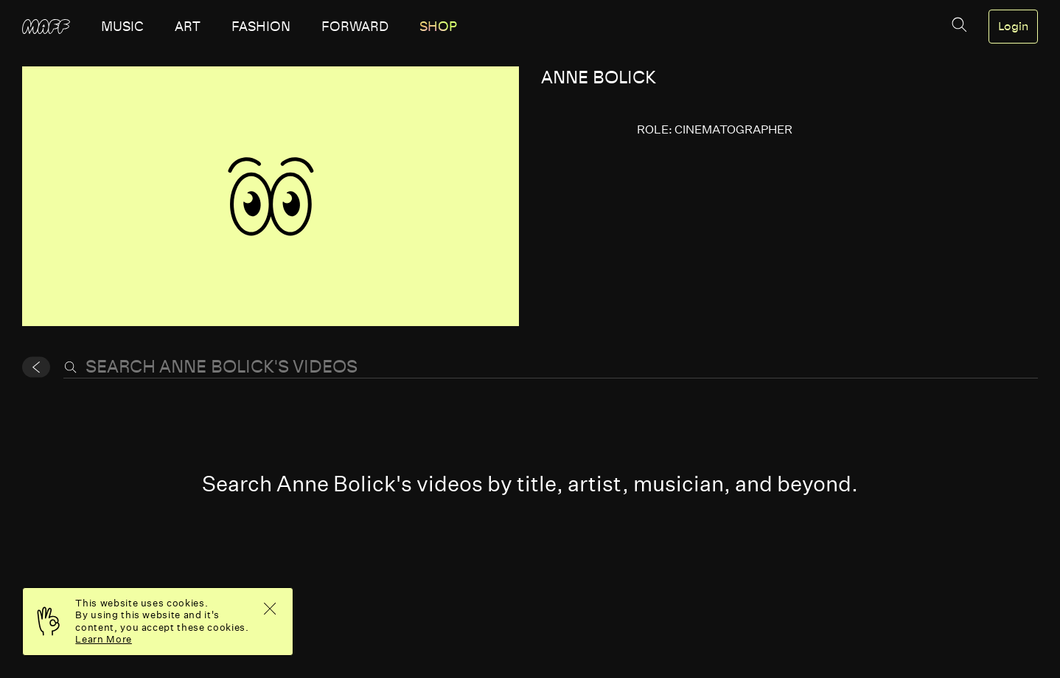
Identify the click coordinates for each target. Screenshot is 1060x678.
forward (354, 26)
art (188, 26)
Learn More (103, 639)
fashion (260, 26)
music (122, 26)
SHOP (438, 26)
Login (1013, 26)
